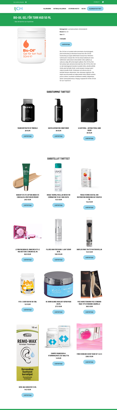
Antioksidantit (83, 29)
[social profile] (26, 2)
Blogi (84, 9)
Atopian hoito (73, 9)
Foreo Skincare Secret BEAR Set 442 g (89, 354)
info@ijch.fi (96, 2)
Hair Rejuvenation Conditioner (58, 128)
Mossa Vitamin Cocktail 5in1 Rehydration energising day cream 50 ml (89, 197)
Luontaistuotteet (73, 29)
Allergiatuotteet (95, 8)
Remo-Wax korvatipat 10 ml (27, 387)
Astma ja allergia (59, 9)
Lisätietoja (66, 44)
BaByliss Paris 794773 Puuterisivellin (89, 249)
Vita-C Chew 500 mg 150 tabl (27, 302)
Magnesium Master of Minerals (28, 128)
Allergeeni (47, 9)
